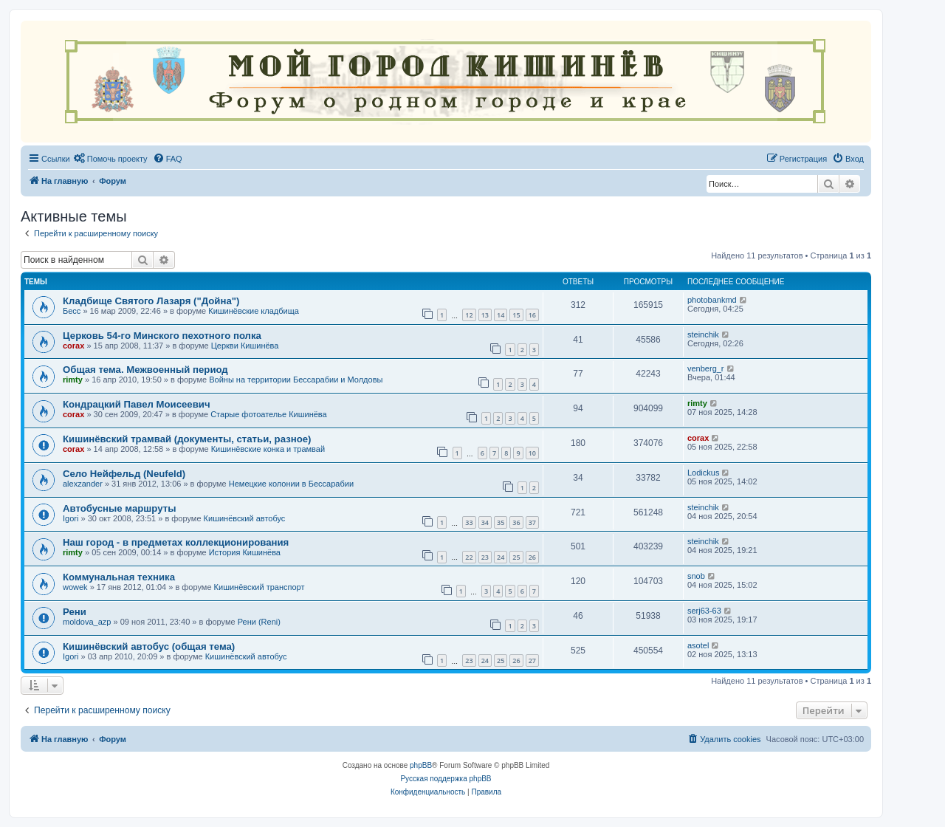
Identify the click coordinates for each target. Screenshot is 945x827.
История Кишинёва (245, 552)
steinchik (703, 334)
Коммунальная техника (119, 577)
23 (485, 557)
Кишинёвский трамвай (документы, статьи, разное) (187, 439)
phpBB (421, 765)
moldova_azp (87, 621)
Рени (74, 611)
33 (468, 522)
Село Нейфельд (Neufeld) (124, 473)
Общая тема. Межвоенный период (145, 369)
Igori (70, 518)
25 (516, 557)
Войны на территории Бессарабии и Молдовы (295, 379)
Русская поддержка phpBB (445, 779)
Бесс (71, 310)
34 (485, 522)
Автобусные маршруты (119, 508)
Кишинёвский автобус (245, 518)
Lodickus (703, 472)
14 (500, 315)
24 (500, 557)
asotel (698, 645)
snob (696, 576)
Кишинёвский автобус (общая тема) (149, 646)
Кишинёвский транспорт (259, 587)
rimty (73, 379)
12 (468, 315)
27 (532, 660)
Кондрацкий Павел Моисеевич (136, 404)
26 (532, 557)
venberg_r (705, 368)
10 (532, 453)
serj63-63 (704, 610)
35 (500, 522)
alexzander (83, 483)
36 (516, 522)
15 (516, 315)
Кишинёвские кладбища (253, 310)
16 (532, 315)
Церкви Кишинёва (245, 345)
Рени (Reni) (259, 621)
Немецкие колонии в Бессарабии (291, 483)
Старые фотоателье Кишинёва (268, 414)
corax (73, 345)
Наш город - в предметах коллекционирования (176, 542)
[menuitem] (111, 159)
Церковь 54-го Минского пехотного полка (162, 335)
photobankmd (712, 299)
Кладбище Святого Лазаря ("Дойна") (151, 300)
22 (468, 557)
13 (485, 315)
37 (532, 522)
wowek (75, 587)
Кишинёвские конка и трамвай (268, 449)
